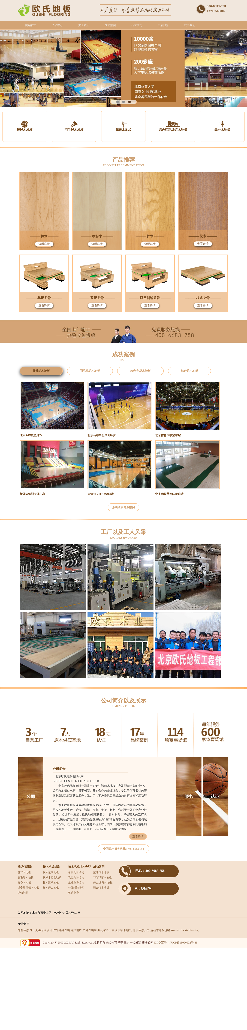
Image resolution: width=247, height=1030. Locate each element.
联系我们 (189, 25)
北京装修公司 (141, 930)
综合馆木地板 (101, 887)
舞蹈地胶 (76, 930)
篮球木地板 (24, 872)
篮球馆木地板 (101, 872)
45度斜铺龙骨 (76, 887)
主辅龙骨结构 (76, 882)
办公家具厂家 (105, 930)
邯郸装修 (23, 930)
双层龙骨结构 (76, 877)
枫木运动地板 (51, 872)
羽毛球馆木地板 (102, 877)
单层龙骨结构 (76, 872)
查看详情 (44, 243)
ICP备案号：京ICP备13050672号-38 (175, 942)
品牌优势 (136, 25)
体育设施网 (90, 930)
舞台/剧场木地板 (102, 882)
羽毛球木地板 (26, 877)
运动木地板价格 (160, 930)
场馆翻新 (23, 892)
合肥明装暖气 (123, 930)
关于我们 (83, 25)
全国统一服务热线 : (123, 848)
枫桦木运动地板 (52, 877)
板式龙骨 (73, 892)
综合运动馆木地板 (28, 887)
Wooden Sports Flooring (184, 930)
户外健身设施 (61, 930)
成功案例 (110, 25)
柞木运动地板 (51, 882)
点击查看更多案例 (123, 507)
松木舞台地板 (51, 887)
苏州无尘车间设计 (41, 930)
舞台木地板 (24, 882)
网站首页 (31, 25)
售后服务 (163, 25)
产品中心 (57, 25)
